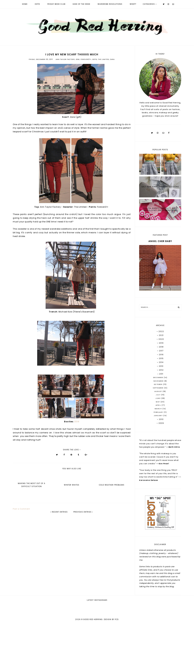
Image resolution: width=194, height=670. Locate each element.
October (158, 384)
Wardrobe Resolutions (110, 4)
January (158, 416)
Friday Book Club (56, 4)
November (158, 381)
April (159, 405)
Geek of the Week (81, 4)
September (158, 388)
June (158, 398)
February (159, 412)
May (158, 402)
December (158, 378)
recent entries (59, 512)
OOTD (37, 4)
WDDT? (133, 4)
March (158, 409)
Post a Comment (21, 508)
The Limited (103, 59)
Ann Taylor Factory (65, 59)
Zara (112, 59)
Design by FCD (111, 665)
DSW (78, 59)
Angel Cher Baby (160, 241)
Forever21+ (86, 59)
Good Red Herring (93, 665)
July (158, 395)
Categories (149, 4)
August (158, 391)
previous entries (83, 512)
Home (24, 4)
